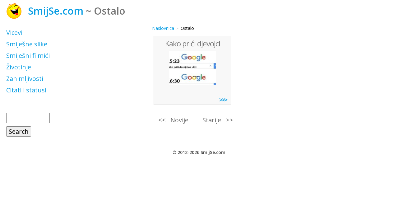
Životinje (18, 67)
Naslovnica (163, 28)
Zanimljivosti (24, 78)
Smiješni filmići (28, 55)
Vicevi (14, 32)
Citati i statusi (26, 90)
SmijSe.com (55, 10)
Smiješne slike (26, 44)
